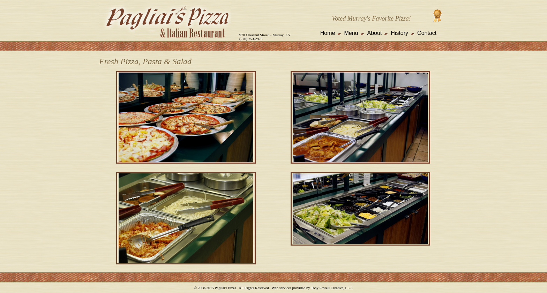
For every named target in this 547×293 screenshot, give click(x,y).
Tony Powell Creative (327, 288)
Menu (351, 33)
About (374, 33)
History (399, 33)
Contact (426, 33)
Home (327, 33)
